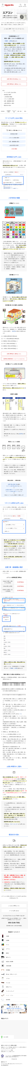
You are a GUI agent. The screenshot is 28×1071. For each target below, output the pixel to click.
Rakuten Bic (9, 5)
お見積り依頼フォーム (10, 489)
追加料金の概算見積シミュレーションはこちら (14, 358)
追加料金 (14, 331)
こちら (20, 713)
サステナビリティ (18, 1063)
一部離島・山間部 (8, 41)
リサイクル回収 (14, 111)
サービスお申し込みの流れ (10, 92)
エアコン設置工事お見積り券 (12, 486)
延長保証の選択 (7, 94)
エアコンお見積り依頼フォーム (13, 491)
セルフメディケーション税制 (7, 1050)
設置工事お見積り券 (12, 484)
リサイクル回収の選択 (9, 99)
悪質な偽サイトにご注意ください (8, 1051)
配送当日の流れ (7, 105)
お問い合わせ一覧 (10, 1063)
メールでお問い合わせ (14, 910)
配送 (25, 111)
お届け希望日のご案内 (9, 103)
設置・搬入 (19, 111)
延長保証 (2, 111)
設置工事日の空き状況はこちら (14, 79)
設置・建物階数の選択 (9, 101)
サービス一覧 (4, 1063)
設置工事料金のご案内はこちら (14, 84)
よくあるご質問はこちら (14, 905)
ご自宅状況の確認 (8, 96)
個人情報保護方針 (4, 1065)
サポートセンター (14, 824)
